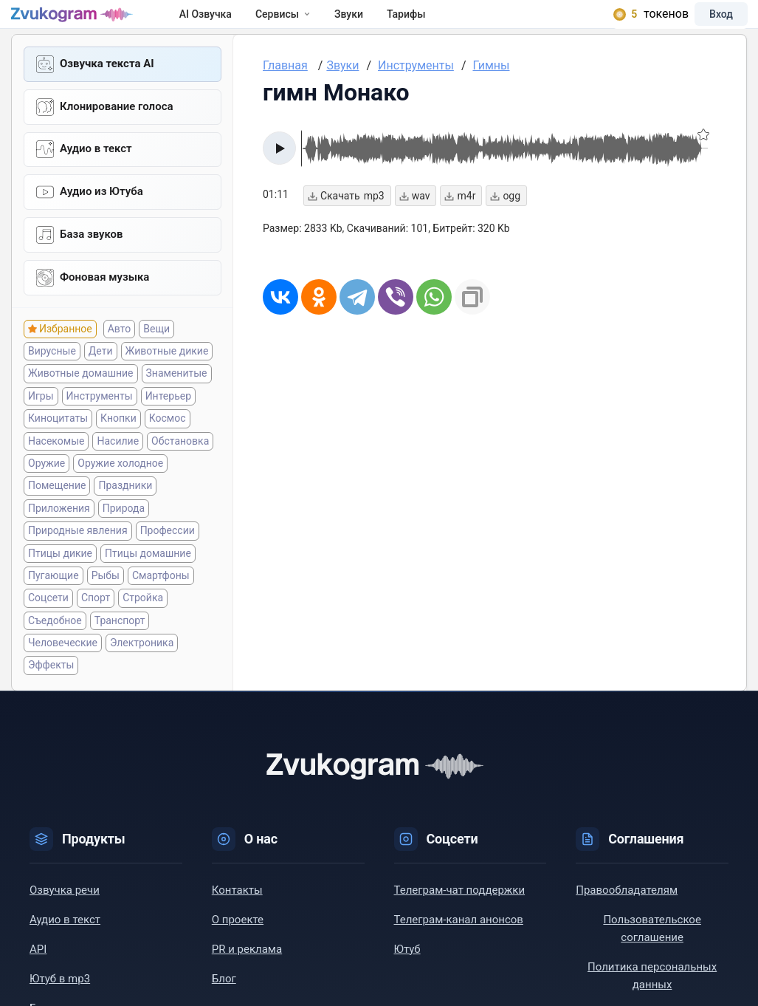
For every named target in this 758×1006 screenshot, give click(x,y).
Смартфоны (161, 604)
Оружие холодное (120, 492)
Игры (41, 425)
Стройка (143, 627)
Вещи (156, 357)
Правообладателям (627, 918)
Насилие (118, 470)
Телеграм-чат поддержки (460, 918)
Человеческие (62, 671)
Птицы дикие (60, 582)
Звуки (375, 24)
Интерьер (168, 425)
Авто (119, 357)
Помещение (57, 515)
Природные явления (78, 560)
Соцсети (48, 627)
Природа (124, 537)
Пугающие (53, 604)
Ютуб (407, 978)
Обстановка (180, 470)
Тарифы (432, 24)
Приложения (59, 537)
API (38, 978)
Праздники (125, 515)
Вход (702, 24)
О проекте (237, 948)
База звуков (91, 260)
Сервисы (309, 24)
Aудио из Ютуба (101, 216)
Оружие (46, 492)
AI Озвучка (232, 24)
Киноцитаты (58, 448)
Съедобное (55, 649)
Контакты (237, 918)
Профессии (167, 560)
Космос (167, 448)
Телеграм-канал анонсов (458, 948)
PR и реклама (247, 978)
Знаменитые (176, 402)
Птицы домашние (148, 582)
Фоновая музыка (104, 305)
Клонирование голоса (116, 127)
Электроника (141, 671)
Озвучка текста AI (107, 83)
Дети (101, 380)
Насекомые (56, 470)
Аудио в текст (96, 172)
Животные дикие (167, 380)
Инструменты (99, 425)
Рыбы (106, 604)
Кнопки (118, 448)
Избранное (65, 357)
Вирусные (52, 380)
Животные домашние (81, 402)
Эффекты (51, 694)
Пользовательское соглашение (651, 957)
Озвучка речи (65, 918)
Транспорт (119, 649)
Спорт (95, 627)
